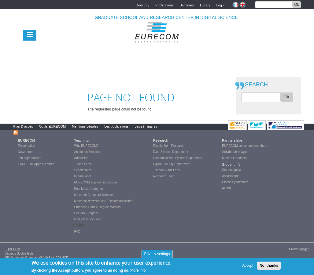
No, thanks (269, 267)
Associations (230, 176)
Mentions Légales (85, 126)
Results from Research (168, 145)
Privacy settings (157, 255)
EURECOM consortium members (244, 145)
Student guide (231, 170)
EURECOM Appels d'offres (36, 164)
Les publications (116, 126)
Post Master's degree (88, 188)
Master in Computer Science (93, 195)
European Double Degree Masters (97, 207)
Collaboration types (235, 152)
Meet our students (234, 158)
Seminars (186, 4)
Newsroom (25, 152)
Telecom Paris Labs (166, 170)
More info (138, 272)
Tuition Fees (82, 164)
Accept (247, 267)
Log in (221, 4)
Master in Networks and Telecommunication (103, 201)
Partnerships (232, 140)
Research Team (164, 176)
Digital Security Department (171, 164)
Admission (81, 158)
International (82, 176)
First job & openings (87, 219)
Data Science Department (170, 152)
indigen (304, 249)
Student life (231, 164)
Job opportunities (29, 158)
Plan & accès (23, 126)
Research (160, 140)
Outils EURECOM (52, 126)
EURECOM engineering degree (95, 182)
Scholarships (83, 170)
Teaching (81, 140)
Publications (164, 4)
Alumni (226, 188)
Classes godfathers (235, 182)
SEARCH (256, 85)
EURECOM (26, 140)
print (222, 79)
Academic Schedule (87, 152)
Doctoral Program (86, 213)
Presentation (26, 145)
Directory (142, 4)
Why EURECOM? (86, 145)
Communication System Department (177, 158)
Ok (296, 4)
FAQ (77, 231)
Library (205, 4)
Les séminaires (146, 126)
